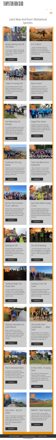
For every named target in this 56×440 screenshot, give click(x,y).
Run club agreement (28, 438)
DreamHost (32, 436)
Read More (11, 59)
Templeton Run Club (13, 3)
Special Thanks (43, 436)
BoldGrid (17, 436)
